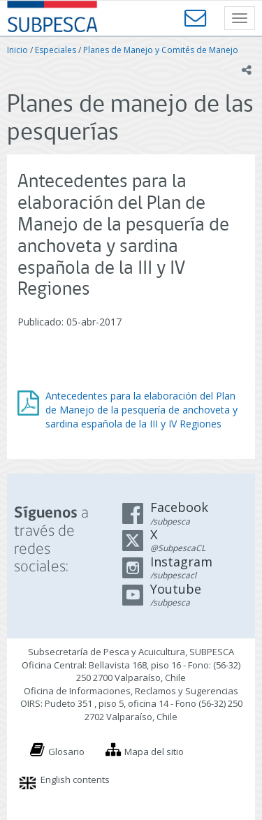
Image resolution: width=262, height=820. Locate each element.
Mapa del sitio (154, 751)
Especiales (55, 50)
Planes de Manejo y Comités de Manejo (160, 50)
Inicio (17, 50)
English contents (75, 779)
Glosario (66, 751)
